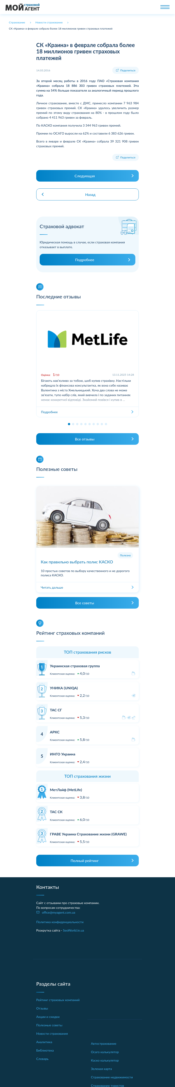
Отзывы (42, 1008)
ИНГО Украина (62, 754)
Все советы (84, 603)
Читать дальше (52, 587)
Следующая (85, 176)
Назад (90, 194)
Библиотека (45, 1050)
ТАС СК (56, 812)
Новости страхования (52, 1033)
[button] (69, 424)
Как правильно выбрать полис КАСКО (77, 561)
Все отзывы (85, 439)
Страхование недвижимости (112, 1077)
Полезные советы (49, 1025)
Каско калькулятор (105, 1060)
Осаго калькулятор (105, 1052)
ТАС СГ (56, 710)
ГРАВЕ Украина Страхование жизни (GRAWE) (88, 834)
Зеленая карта (101, 1069)
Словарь (42, 1059)
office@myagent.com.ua (58, 912)
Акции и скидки (47, 1017)
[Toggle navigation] (165, 7)
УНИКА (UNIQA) (64, 688)
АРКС (54, 732)
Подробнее (84, 259)
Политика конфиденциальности (60, 922)
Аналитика (44, 1042)
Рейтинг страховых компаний (58, 1000)
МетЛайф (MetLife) (66, 789)
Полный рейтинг (85, 860)
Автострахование (103, 1043)
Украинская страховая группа (75, 666)
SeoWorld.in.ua (73, 930)
